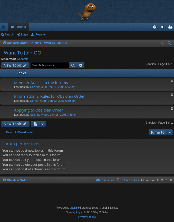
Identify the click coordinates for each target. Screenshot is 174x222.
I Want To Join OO (21, 52)
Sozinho (35, 86)
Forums (20, 27)
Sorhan (34, 100)
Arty (78, 212)
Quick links (5, 28)
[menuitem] (155, 27)
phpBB (74, 207)
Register (40, 34)
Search (9, 34)
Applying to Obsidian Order (38, 110)
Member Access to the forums (41, 82)
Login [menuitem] (163, 28)
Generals (22, 58)
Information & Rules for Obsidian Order (49, 96)
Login (24, 34)
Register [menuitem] (171, 28)
